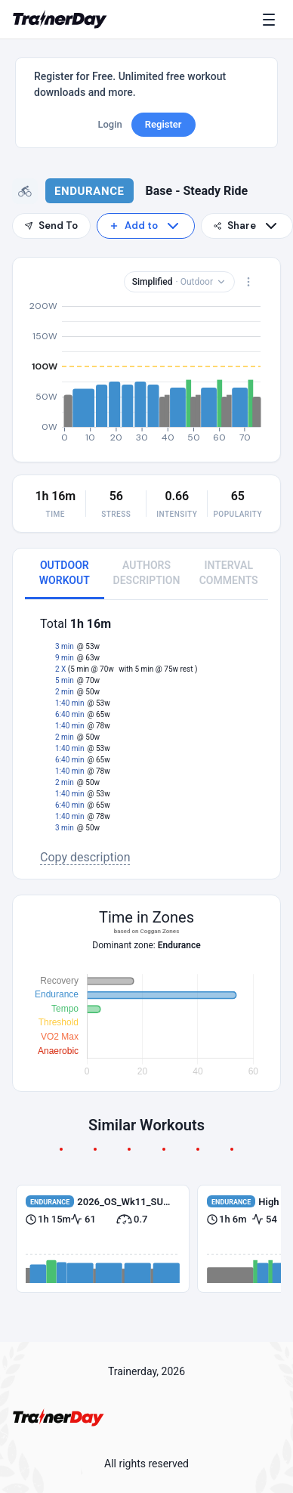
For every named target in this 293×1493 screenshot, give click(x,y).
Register (163, 124)
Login (109, 124)
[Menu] (272, 20)
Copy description (85, 857)
